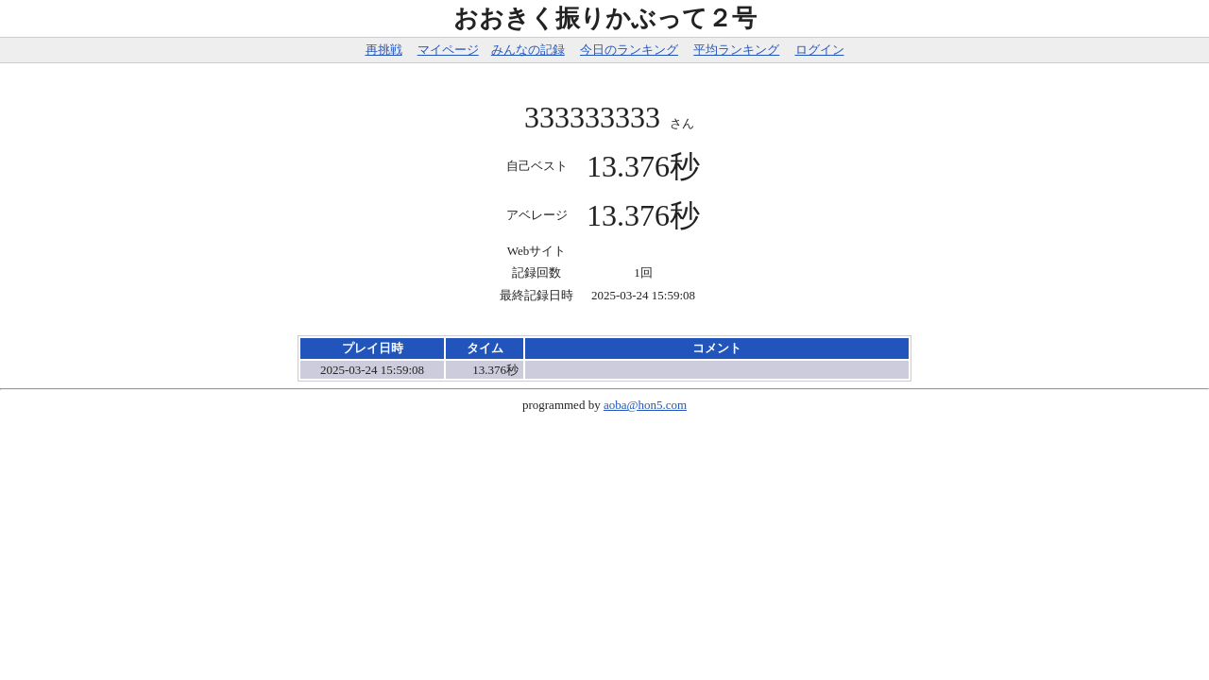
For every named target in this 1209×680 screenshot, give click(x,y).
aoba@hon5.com (645, 405)
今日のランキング (629, 49)
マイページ (448, 49)
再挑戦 (384, 49)
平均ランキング (736, 49)
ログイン (819, 49)
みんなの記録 (528, 49)
